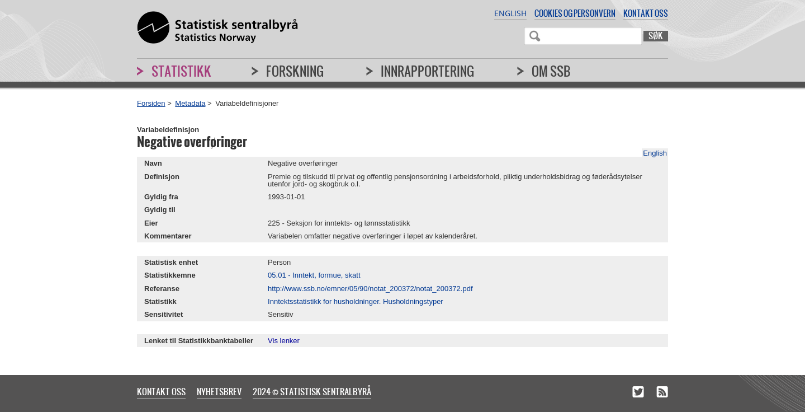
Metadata (190, 103)
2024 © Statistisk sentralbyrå (312, 391)
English (510, 13)
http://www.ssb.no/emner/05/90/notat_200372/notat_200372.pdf (370, 288)
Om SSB (551, 71)
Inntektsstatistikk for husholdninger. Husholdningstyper (355, 301)
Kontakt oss (645, 13)
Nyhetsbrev (219, 391)
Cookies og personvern (574, 13)
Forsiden (151, 103)
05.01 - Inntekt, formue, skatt (314, 275)
